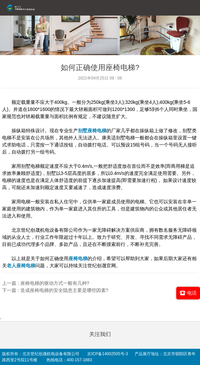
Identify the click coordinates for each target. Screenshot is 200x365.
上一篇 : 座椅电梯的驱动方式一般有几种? (45, 283)
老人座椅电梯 (21, 265)
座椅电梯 (77, 258)
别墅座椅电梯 (92, 130)
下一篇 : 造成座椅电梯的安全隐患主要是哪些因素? (55, 290)
